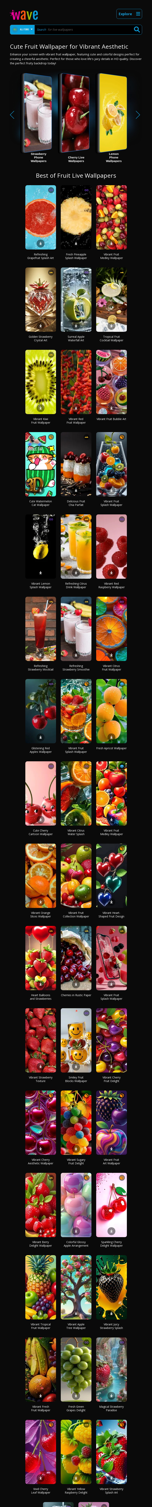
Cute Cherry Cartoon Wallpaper (41, 832)
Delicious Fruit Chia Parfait (76, 503)
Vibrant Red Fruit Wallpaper (76, 420)
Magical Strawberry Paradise (111, 1408)
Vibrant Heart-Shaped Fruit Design (111, 914)
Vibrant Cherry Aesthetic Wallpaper (40, 1161)
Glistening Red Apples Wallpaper (41, 750)
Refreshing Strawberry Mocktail (40, 667)
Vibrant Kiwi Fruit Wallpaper (40, 420)
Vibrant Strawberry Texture (40, 1079)
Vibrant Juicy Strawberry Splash (111, 1326)
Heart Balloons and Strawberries (40, 997)
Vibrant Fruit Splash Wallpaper (111, 503)
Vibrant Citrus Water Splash (76, 832)
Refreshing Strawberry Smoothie (76, 667)
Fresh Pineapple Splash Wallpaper (76, 256)
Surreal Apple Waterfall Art (76, 338)
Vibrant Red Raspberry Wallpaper (111, 585)
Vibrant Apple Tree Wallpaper (76, 1326)
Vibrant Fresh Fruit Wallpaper (40, 1408)
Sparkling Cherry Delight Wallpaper (111, 1243)
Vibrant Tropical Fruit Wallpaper (41, 1326)
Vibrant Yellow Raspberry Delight (76, 1490)
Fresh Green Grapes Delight (76, 1408)
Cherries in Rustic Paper (76, 995)
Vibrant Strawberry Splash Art (111, 1490)
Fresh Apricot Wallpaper (111, 748)
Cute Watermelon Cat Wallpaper (40, 503)
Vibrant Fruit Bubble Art (111, 419)
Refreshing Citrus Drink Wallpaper (76, 585)
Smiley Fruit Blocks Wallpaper (76, 1079)
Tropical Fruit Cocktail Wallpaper (111, 338)
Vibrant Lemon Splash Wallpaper (40, 585)
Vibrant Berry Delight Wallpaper (40, 1243)
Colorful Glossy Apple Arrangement (76, 1243)
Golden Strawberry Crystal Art (40, 338)
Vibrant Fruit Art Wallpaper (111, 1161)
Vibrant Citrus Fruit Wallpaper (111, 667)
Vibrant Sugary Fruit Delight (76, 1161)
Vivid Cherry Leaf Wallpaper (40, 1490)
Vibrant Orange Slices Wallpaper (40, 914)
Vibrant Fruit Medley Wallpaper (111, 256)
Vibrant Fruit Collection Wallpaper (76, 914)
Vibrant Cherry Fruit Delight (112, 1079)
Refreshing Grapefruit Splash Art (40, 256)
